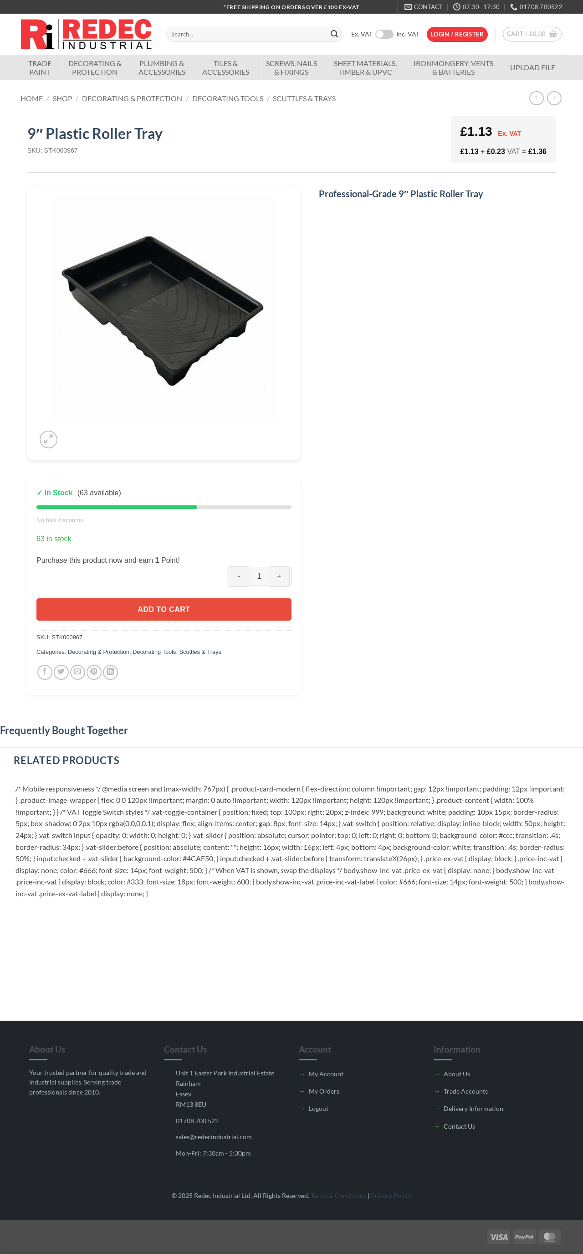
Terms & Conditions (338, 1195)
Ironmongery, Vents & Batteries (453, 67)
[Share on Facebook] (44, 672)
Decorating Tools (227, 98)
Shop (62, 98)
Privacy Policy (391, 1195)
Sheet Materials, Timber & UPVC (365, 67)
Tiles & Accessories (225, 67)
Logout (318, 1108)
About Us (457, 1074)
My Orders (324, 1091)
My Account (326, 1074)
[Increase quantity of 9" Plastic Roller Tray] (279, 576)
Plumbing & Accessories (161, 67)
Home (31, 98)
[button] (457, 34)
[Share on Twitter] (61, 672)
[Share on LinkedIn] (110, 672)
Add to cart (164, 609)
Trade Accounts (466, 1091)
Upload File (532, 67)
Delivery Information (473, 1108)
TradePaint (39, 67)
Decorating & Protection (95, 67)
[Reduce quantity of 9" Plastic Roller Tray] (239, 576)
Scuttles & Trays (304, 98)
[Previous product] (554, 98)
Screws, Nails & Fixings (291, 67)
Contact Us (459, 1126)
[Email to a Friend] (77, 672)
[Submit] (334, 34)
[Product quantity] (259, 576)
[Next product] (536, 98)
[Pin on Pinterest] (94, 672)
